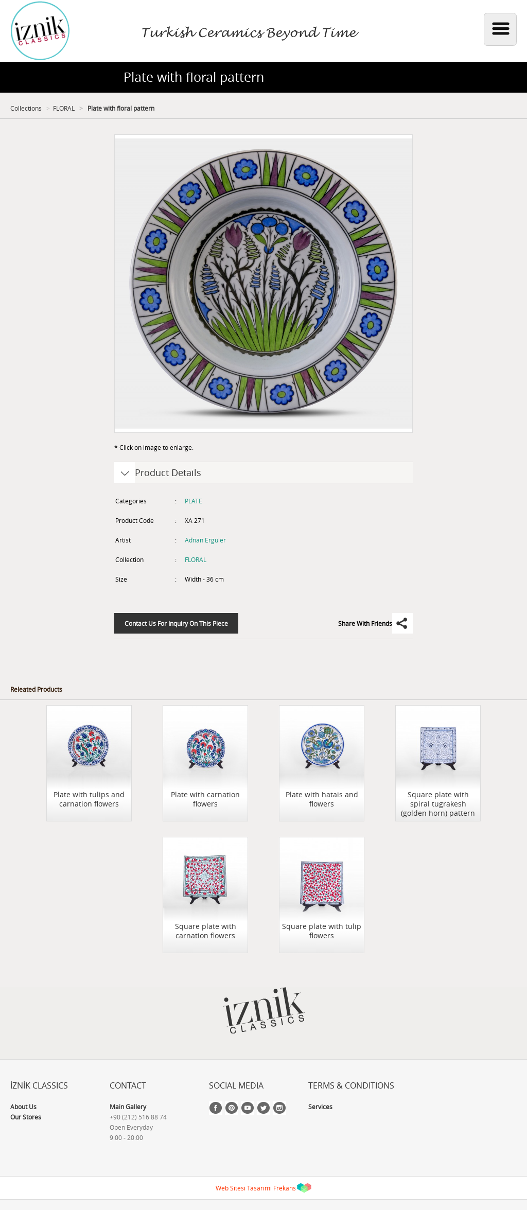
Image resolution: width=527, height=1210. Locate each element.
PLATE (193, 501)
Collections (26, 108)
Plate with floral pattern (120, 108)
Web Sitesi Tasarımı (244, 1188)
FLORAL (64, 108)
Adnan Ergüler (205, 540)
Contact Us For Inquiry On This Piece (176, 623)
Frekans (284, 1188)
